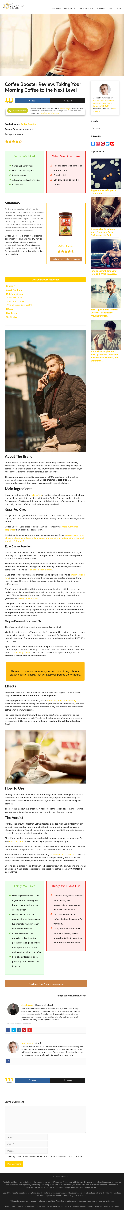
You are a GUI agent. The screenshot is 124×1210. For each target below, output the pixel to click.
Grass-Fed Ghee (14, 297)
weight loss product (28, 598)
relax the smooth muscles (40, 569)
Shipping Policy (67, 1206)
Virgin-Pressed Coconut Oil (19, 305)
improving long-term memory (61, 700)
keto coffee (36, 495)
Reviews (101, 8)
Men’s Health (87, 8)
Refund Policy (79, 1206)
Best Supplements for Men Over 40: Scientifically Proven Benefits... (104, 312)
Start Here (56, 8)
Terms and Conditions (26, 1206)
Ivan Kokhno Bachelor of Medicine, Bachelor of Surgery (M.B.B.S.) (104, 103)
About (119, 8)
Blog (13, 1206)
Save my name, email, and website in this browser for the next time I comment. (46, 1156)
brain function (16, 841)
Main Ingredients (14, 294)
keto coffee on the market (62, 854)
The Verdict (11, 317)
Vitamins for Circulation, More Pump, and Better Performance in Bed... (103, 232)
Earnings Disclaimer (94, 1206)
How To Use (11, 313)
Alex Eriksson (27, 1005)
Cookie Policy (41, 1206)
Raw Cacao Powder (16, 301)
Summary (10, 286)
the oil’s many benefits (20, 652)
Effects (9, 309)
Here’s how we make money (49, 113)
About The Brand (14, 290)
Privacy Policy (53, 1206)
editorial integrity (65, 109)
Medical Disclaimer (111, 1206)
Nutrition (70, 8)
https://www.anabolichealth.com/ (19, 1024)
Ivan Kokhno (27, 1043)
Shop (110, 8)
